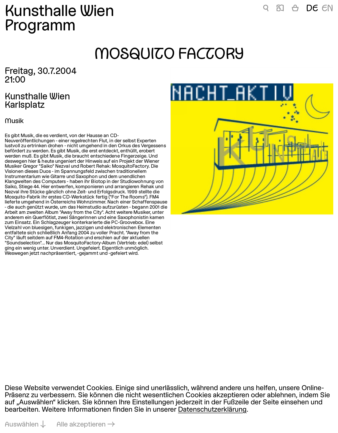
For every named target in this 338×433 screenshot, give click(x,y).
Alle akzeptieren (81, 425)
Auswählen (22, 425)
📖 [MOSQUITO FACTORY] (280, 9)
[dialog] (169, 406)
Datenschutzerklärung (212, 410)
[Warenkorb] (295, 9)
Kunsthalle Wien (59, 12)
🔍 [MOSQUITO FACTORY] (266, 9)
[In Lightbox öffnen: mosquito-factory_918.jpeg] (252, 148)
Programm (40, 26)
